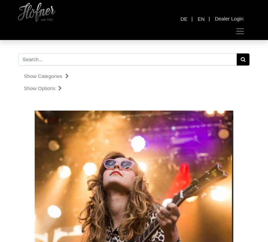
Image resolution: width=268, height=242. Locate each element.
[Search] (243, 59)
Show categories (46, 76)
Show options (43, 88)
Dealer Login (229, 19)
